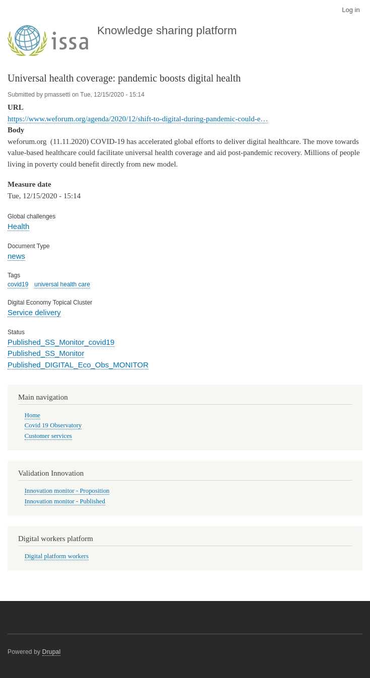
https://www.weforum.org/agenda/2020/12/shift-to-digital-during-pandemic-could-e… (138, 119)
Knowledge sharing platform (167, 30)
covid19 (18, 284)
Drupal (51, 651)
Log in (350, 10)
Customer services (48, 435)
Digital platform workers (57, 556)
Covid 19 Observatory (53, 425)
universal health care (62, 284)
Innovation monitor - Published (65, 501)
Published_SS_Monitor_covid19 (61, 342)
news (16, 256)
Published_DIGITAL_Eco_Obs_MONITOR (78, 364)
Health (18, 226)
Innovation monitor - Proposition (67, 490)
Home (32, 415)
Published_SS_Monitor (46, 353)
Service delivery (34, 312)
